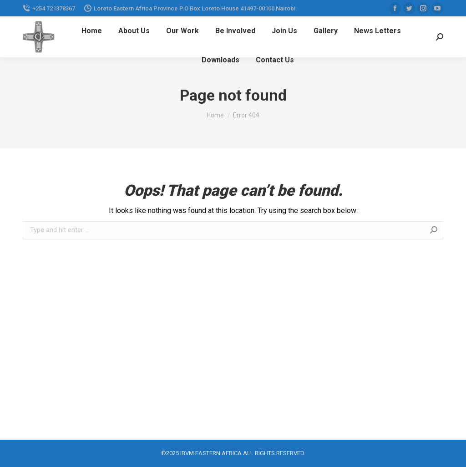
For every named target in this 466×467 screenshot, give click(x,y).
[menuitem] (92, 31)
